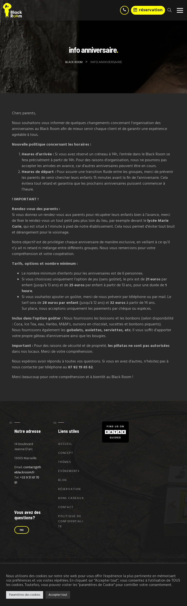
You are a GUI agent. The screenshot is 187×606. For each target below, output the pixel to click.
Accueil (65, 444)
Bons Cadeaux (71, 498)
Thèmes (64, 462)
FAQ (22, 529)
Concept (65, 453)
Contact (66, 507)
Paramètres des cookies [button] (24, 594)
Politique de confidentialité (70, 521)
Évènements (69, 471)
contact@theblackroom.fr (27, 470)
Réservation (69, 489)
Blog (62, 480)
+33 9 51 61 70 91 (26, 480)
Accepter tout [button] (57, 594)
